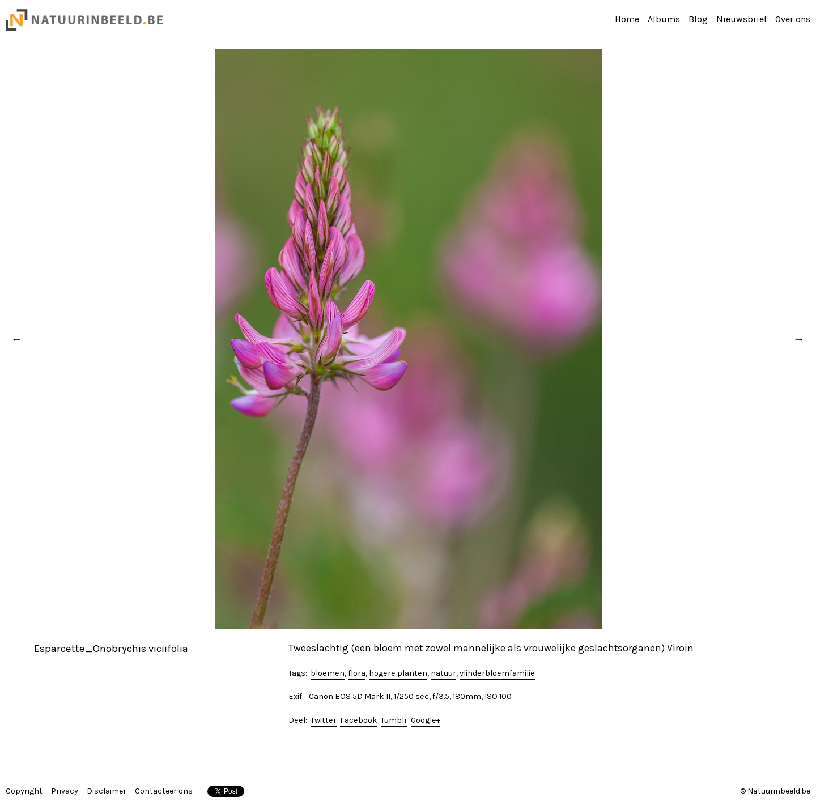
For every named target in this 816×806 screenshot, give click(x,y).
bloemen (328, 673)
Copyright (24, 791)
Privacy (64, 791)
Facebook (358, 720)
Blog (698, 19)
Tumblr (394, 720)
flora (357, 673)
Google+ (425, 720)
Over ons (792, 19)
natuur (443, 673)
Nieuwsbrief (741, 19)
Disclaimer (106, 791)
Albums (664, 19)
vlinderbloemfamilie (497, 673)
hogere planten (398, 673)
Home (627, 19)
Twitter (324, 720)
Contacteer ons (164, 791)
